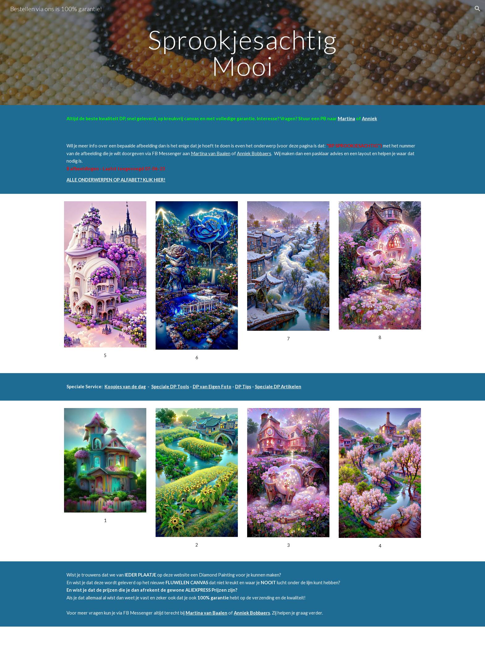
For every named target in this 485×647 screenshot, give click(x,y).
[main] (242, 53)
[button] (477, 8)
